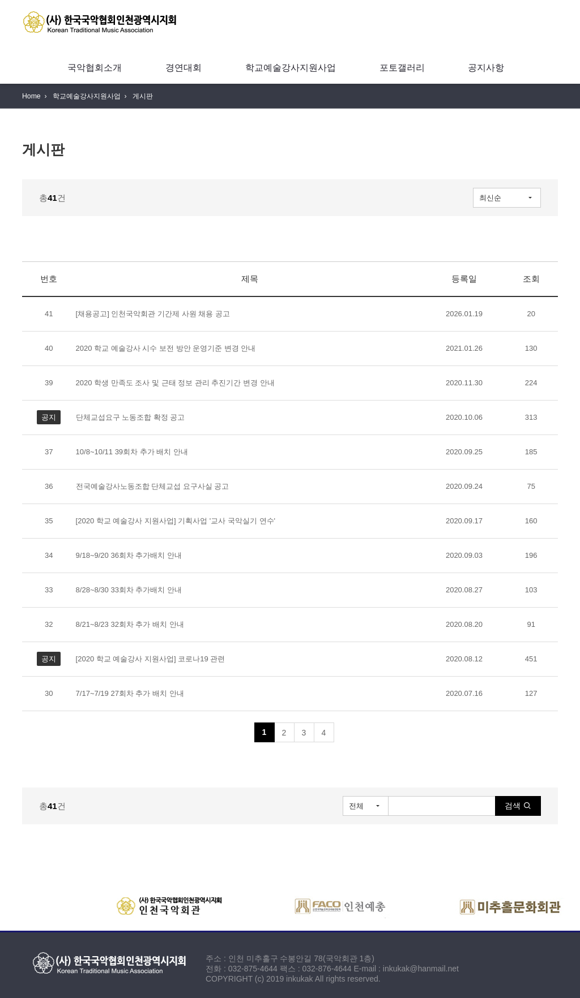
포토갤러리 (402, 67)
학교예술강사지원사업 (290, 67)
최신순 (490, 197)
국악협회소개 (94, 67)
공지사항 (486, 67)
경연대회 (183, 67)
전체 (356, 806)
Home (31, 96)
